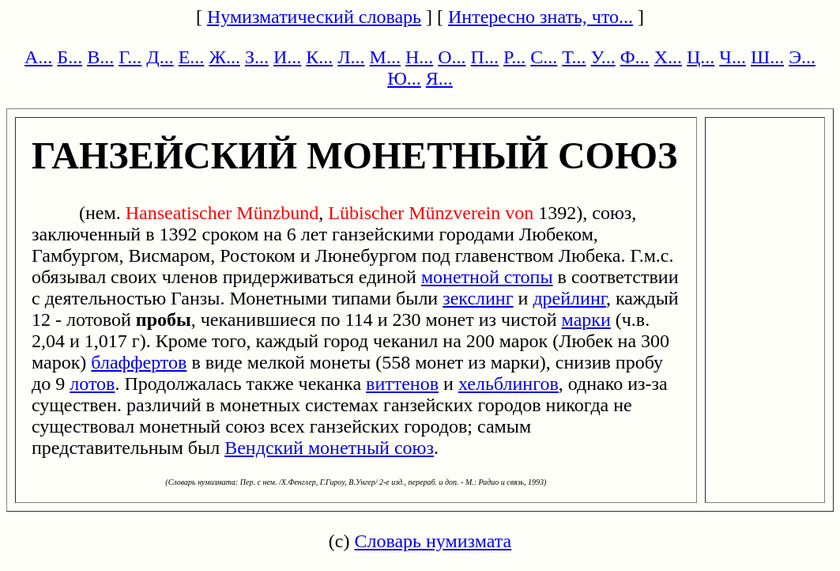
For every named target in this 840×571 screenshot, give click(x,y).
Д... (159, 57)
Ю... (404, 78)
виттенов (402, 383)
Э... (802, 57)
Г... (130, 57)
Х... (668, 57)
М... (385, 57)
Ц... (700, 57)
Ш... (767, 57)
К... (319, 57)
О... (451, 57)
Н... (419, 57)
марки (586, 319)
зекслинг (478, 298)
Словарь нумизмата (432, 541)
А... (38, 57)
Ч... (732, 57)
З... (257, 57)
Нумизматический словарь (314, 16)
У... (603, 57)
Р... (514, 57)
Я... (439, 78)
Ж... (224, 57)
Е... (192, 57)
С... (543, 57)
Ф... (635, 57)
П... (485, 57)
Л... (350, 57)
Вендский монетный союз (329, 447)
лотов (92, 383)
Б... (69, 57)
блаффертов (138, 362)
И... (287, 57)
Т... (574, 57)
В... (100, 57)
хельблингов (508, 383)
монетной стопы (487, 277)
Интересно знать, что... (540, 16)
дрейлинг (569, 298)
